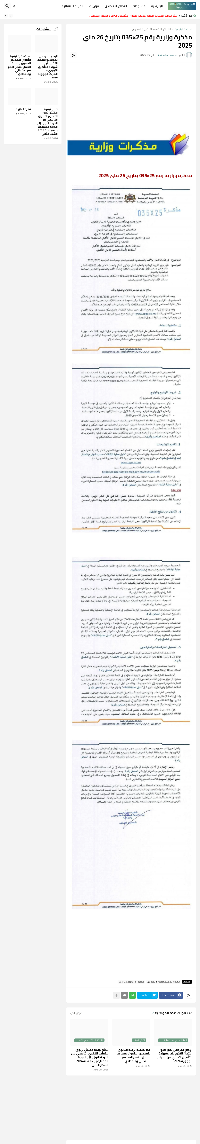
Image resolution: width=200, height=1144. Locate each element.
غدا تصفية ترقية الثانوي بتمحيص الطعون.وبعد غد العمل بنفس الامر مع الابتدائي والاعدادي (133, 1055)
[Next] (6, 16)
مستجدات (139, 6)
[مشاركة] (73, 55)
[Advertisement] (131, 93)
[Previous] (11, 16)
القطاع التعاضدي (115, 6)
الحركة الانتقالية (72, 6)
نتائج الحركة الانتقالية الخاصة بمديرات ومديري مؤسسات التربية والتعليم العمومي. (133, 15)
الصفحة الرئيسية (183, 29)
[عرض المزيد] (116, 995)
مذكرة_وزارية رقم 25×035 (131, 982)
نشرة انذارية (23, 109)
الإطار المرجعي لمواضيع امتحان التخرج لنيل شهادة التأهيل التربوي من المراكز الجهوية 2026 (174, 1055)
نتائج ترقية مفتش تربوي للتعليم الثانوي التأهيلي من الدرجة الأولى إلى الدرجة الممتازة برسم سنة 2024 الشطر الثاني (89, 1057)
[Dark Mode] (15, 6)
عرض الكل (76, 1013)
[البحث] (7, 6)
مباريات (94, 6)
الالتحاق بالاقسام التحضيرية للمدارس (151, 29)
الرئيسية (157, 6)
